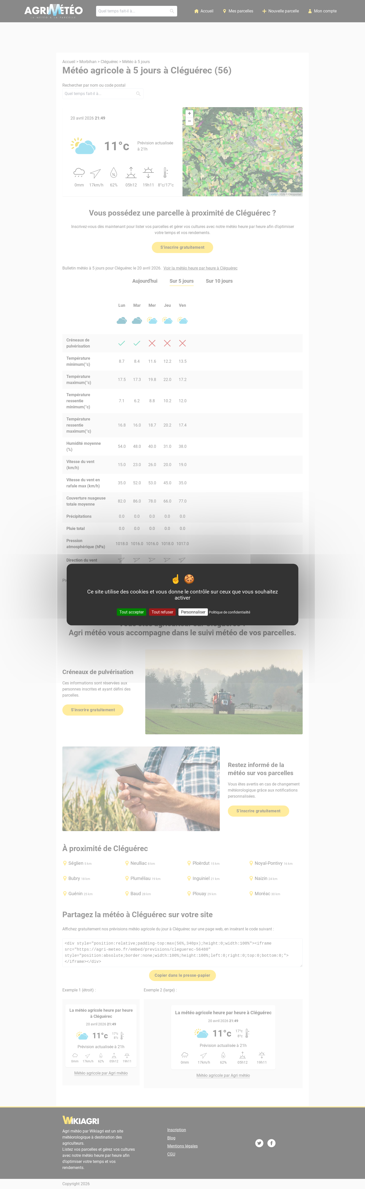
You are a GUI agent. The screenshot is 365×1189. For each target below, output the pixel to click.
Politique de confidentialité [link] (229, 612)
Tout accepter (131, 611)
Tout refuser (162, 611)
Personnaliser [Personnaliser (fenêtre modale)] (193, 611)
